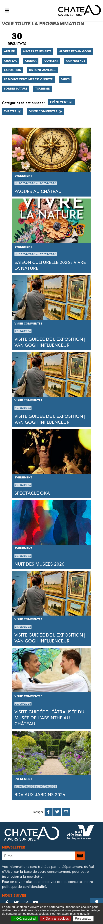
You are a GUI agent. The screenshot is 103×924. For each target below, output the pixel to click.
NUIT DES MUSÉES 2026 (39, 564)
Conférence (75, 61)
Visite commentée (43, 111)
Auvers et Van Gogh (75, 51)
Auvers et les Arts (37, 51)
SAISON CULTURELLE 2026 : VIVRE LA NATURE (50, 265)
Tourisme (42, 89)
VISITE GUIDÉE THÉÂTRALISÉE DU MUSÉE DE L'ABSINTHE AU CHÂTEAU (49, 718)
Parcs (65, 79)
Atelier (9, 51)
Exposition (12, 70)
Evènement (59, 102)
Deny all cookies (55, 918)
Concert (51, 61)
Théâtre (10, 111)
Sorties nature (15, 89)
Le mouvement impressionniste (28, 79)
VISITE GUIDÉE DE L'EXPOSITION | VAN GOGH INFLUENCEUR (49, 342)
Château (10, 61)
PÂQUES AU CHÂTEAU (38, 192)
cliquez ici (83, 913)
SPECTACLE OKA (32, 493)
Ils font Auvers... (42, 70)
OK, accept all (24, 918)
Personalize (83, 918)
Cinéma (30, 61)
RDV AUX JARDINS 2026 (39, 795)
